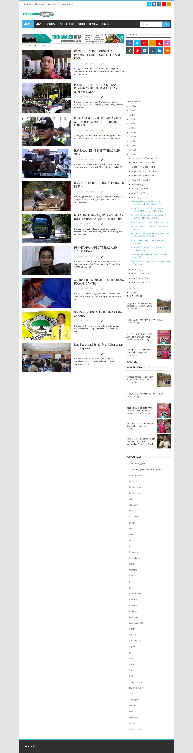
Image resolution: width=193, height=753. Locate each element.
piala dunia (134, 617)
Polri (131, 670)
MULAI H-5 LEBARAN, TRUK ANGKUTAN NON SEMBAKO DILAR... (150, 235)
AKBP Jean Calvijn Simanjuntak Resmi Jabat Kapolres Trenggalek (140, 352)
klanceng (133, 569)
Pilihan (132, 628)
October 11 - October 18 (143, 162)
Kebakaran (134, 552)
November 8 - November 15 (145, 158)
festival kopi (134, 516)
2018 (131, 141)
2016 (131, 149)
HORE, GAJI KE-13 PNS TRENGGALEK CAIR (150, 222)
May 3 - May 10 (139, 278)
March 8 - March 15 (141, 282)
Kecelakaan (134, 558)
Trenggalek (134, 699)
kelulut (132, 564)
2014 (131, 288)
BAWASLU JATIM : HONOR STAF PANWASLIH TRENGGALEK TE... (146, 202)
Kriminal (133, 575)
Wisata (132, 723)
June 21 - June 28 (140, 273)
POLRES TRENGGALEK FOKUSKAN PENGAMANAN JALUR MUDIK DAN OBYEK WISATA (95, 88)
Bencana (133, 481)
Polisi (131, 658)
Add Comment (92, 63)
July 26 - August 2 (140, 184)
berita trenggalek (137, 493)
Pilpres (132, 646)
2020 (131, 132)
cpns (131, 499)
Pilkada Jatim (135, 640)
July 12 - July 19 (139, 193)
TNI (131, 693)
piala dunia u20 (136, 623)
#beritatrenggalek (137, 463)
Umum (132, 705)
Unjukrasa (133, 717)
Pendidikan (134, 605)
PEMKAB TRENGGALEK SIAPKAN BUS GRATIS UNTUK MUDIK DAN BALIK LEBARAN (97, 122)
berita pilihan (135, 487)
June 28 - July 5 (139, 269)
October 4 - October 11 (143, 166)
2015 (131, 154)
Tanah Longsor (136, 682)
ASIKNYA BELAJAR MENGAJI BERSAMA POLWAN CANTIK (149, 249)
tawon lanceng (136, 688)
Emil (131, 510)
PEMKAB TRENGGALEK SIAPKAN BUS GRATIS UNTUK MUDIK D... (148, 216)
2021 (131, 128)
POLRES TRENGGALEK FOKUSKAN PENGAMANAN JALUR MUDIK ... (147, 209)
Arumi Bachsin (135, 475)
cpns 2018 (134, 504)
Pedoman (67, 4)
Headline (133, 540)
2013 (131, 292)
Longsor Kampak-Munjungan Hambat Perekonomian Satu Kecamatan (139, 306)
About (28, 4)
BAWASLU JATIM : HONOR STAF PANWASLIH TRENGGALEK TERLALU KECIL (97, 55)
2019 (131, 136)
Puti (131, 676)
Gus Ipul (133, 528)
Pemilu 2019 (134, 599)
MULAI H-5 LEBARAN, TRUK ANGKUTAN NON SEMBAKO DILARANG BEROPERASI (99, 217)
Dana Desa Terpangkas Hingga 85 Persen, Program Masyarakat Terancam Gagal (140, 441)
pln (130, 652)
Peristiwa (133, 611)
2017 (131, 145)
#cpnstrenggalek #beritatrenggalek (145, 469)
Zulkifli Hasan (135, 729)
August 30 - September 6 (143, 171)
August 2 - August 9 (141, 180)
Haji (131, 534)
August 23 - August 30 (142, 175)
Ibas (131, 546)
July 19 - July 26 (139, 188)
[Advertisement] (144, 77)
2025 (131, 110)
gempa (132, 522)
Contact (53, 4)
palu (131, 581)
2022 (131, 123)
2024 (131, 114)
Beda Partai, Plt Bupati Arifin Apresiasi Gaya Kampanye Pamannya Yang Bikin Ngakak (140, 337)
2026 (131, 106)
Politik (132, 664)
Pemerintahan (135, 593)
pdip (131, 587)
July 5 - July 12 (138, 197)
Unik (131, 711)
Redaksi (39, 4)
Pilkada (132, 634)
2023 (131, 119)
